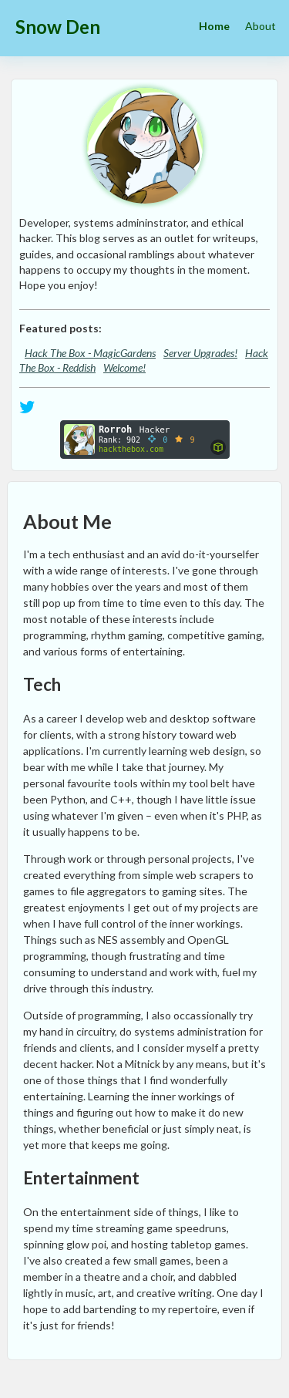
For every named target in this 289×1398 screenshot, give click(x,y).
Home (214, 25)
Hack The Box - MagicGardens (90, 352)
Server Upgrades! (200, 352)
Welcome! (124, 367)
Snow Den (57, 26)
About (260, 25)
